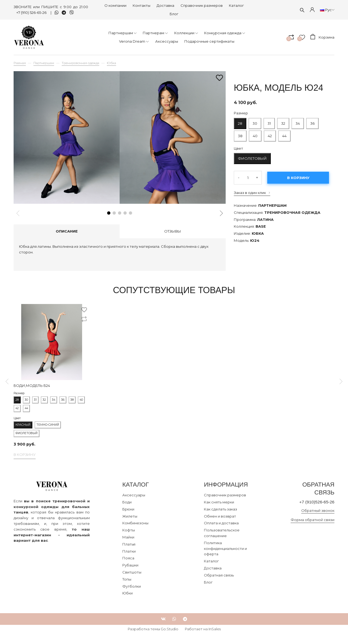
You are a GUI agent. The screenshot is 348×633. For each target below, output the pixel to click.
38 (240, 134)
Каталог (236, 5)
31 (269, 122)
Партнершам (43, 63)
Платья (128, 544)
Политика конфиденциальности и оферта (225, 548)
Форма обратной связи (312, 520)
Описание (67, 231)
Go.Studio (169, 629)
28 (240, 122)
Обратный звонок (317, 511)
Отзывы (172, 231)
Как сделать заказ (220, 509)
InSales (215, 629)
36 (312, 122)
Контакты (141, 5)
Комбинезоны (135, 523)
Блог (174, 14)
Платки (129, 551)
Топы (126, 579)
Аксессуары (133, 495)
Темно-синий (47, 425)
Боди (127, 502)
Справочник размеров (202, 5)
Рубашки (130, 565)
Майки (128, 537)
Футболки (131, 586)
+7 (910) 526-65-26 (31, 12)
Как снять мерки (219, 502)
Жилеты (129, 516)
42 (270, 136)
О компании (115, 5)
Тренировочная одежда (80, 63)
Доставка (165, 5)
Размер (241, 113)
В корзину (298, 178)
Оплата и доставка (221, 523)
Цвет (238, 148)
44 (284, 134)
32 (283, 122)
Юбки (127, 593)
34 (297, 122)
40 (255, 134)
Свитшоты (131, 572)
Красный (22, 425)
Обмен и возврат (220, 516)
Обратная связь (219, 575)
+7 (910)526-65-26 (315, 502)
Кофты (128, 530)
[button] (108, 213)
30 (254, 122)
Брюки (128, 509)
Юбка (111, 63)
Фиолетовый (252, 158)
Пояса (128, 558)
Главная (20, 63)
